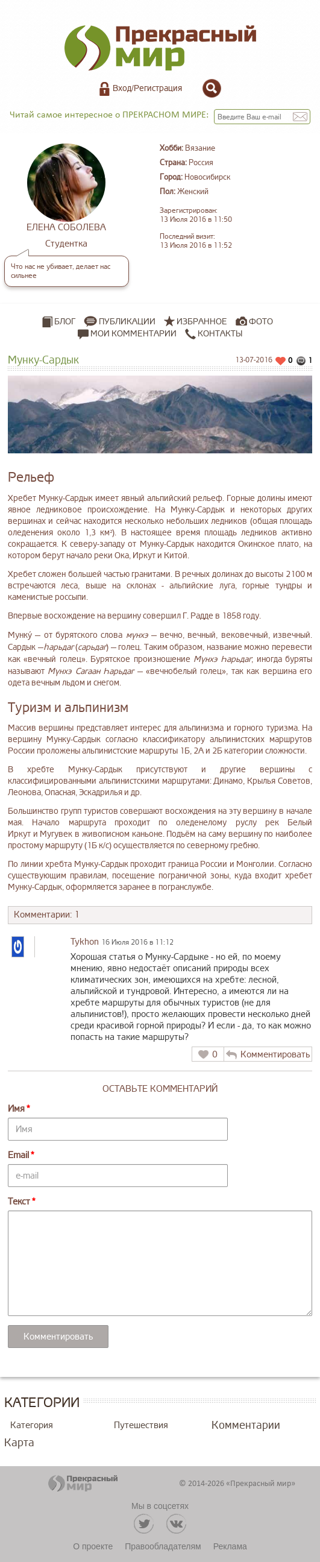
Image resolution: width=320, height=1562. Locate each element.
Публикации (127, 321)
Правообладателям (163, 1546)
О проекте (93, 1546)
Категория (31, 1425)
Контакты (213, 334)
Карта (19, 1442)
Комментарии (246, 1425)
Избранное (202, 321)
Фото (261, 321)
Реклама (230, 1546)
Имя (16, 1109)
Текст (19, 1202)
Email (18, 1155)
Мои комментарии (127, 334)
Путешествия (141, 1425)
